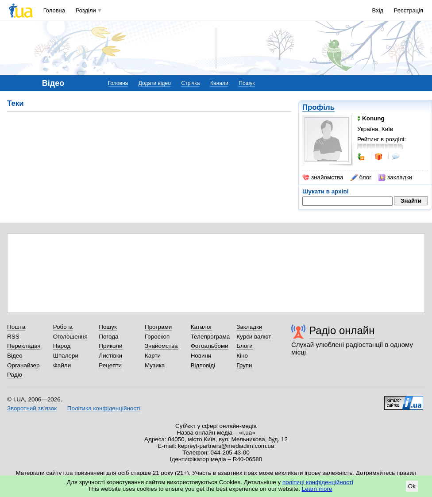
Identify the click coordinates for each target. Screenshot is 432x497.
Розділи (86, 10)
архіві (340, 191)
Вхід (378, 10)
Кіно (242, 355)
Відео (15, 355)
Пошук (247, 83)
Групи (244, 365)
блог (361, 177)
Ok (412, 486)
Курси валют (253, 336)
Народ (62, 346)
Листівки (110, 355)
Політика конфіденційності (103, 408)
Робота (63, 327)
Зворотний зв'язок (32, 408)
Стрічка (190, 83)
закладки (395, 177)
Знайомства (161, 346)
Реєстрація (408, 10)
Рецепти (110, 365)
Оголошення (70, 336)
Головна (54, 10)
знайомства (322, 177)
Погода (108, 336)
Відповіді (203, 365)
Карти (153, 355)
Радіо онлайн (342, 330)
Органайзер (23, 365)
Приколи (110, 346)
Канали (219, 83)
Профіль (318, 107)
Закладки (249, 327)
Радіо (14, 374)
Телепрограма (210, 336)
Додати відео (155, 83)
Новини (201, 355)
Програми (158, 327)
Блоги (244, 346)
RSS (13, 336)
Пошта (16, 327)
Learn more (317, 488)
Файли (62, 365)
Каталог (201, 327)
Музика (155, 365)
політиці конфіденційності (317, 482)
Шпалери (65, 355)
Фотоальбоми (209, 346)
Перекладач (23, 346)
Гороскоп (157, 336)
